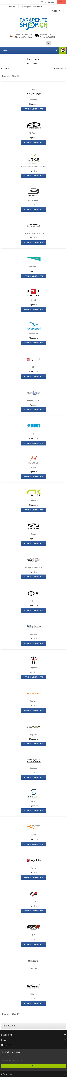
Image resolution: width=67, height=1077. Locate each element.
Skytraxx (33, 701)
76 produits (33, 104)
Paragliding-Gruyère (33, 567)
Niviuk (33, 500)
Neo (33, 434)
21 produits (33, 739)
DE (56, 11)
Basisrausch (33, 200)
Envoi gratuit (46, 34)
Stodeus (33, 768)
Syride (33, 868)
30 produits (33, 371)
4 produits (34, 171)
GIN (33, 367)
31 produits (33, 505)
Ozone (33, 534)
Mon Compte (49, 2)
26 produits (33, 538)
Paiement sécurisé (24, 34)
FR (53, 11)
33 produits (33, 806)
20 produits (33, 438)
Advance (33, 100)
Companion (33, 267)
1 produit (33, 305)
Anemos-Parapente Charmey (33, 166)
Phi (33, 601)
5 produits (34, 772)
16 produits (33, 138)
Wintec (33, 994)
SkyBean (33, 634)
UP (33, 935)
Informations (9, 1026)
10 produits (33, 271)
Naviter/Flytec (33, 400)
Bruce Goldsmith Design (33, 233)
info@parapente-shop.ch (33, 7)
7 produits (34, 873)
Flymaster (33, 333)
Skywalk (33, 734)
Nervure (33, 467)
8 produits (34, 238)
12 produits (33, 338)
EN (60, 11)
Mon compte (7, 1044)
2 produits (34, 706)
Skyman (33, 668)
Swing (33, 835)
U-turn (33, 901)
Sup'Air (33, 801)
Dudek (33, 300)
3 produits (34, 639)
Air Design (33, 133)
